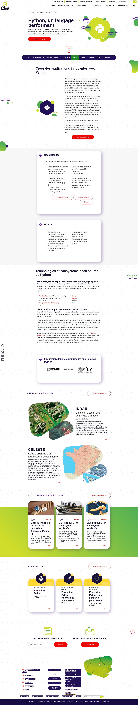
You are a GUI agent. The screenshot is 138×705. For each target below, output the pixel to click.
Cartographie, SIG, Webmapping (49, 303)
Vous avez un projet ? (83, 137)
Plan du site (32, 701)
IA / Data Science (83, 197)
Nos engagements (86, 1)
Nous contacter (90, 644)
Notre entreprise (71, 1)
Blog (133, 5)
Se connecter (105, 701)
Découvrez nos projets (40, 39)
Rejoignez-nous (101, 1)
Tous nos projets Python (98, 393)
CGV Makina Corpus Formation (90, 701)
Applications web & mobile (62, 5)
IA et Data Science (44, 296)
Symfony (91, 57)
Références (123, 5)
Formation (110, 5)
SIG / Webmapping (63, 197)
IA (61, 57)
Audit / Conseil (96, 5)
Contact (112, 1)
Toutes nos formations (99, 566)
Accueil (32, 12)
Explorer (69, 49)
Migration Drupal (52, 57)
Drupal (98, 57)
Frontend (107, 57)
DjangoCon (40, 335)
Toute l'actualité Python (99, 495)
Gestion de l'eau (38, 57)
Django (82, 57)
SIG (29, 57)
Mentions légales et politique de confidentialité (51, 701)
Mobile (67, 57)
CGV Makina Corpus (73, 701)
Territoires (81, 5)
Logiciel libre (58, 1)
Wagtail (74, 298)
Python (75, 57)
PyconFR (92, 333)
